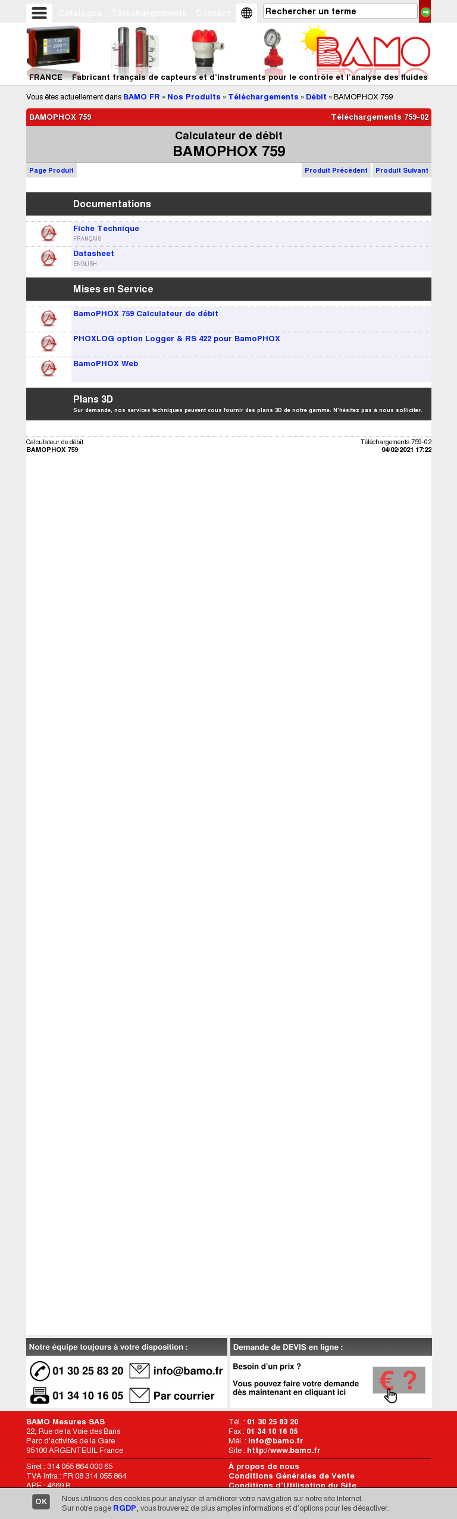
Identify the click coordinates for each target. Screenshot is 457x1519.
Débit (316, 96)
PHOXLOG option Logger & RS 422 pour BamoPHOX (176, 338)
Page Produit (51, 170)
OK (41, 1501)
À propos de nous (263, 1466)
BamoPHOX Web (105, 363)
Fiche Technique (106, 228)
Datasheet (93, 253)
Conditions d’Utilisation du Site (292, 1485)
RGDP (124, 1508)
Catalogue (80, 13)
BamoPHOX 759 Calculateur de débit (145, 313)
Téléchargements (149, 13)
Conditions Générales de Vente (291, 1475)
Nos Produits (194, 96)
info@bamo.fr (275, 1440)
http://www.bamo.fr (284, 1450)
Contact (213, 13)
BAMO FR (141, 96)
